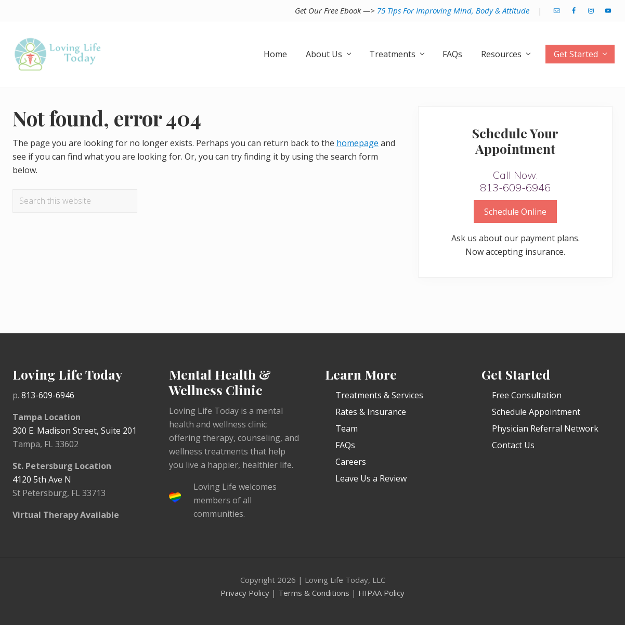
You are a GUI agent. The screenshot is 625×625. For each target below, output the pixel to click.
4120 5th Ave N (41, 479)
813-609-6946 (47, 395)
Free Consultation (527, 395)
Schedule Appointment (536, 412)
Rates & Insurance (370, 412)
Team (346, 428)
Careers (350, 461)
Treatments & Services (379, 395)
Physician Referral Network (545, 428)
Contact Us (513, 445)
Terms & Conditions (313, 593)
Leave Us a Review (371, 478)
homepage (357, 143)
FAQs (345, 445)
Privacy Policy (244, 593)
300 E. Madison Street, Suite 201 (74, 430)
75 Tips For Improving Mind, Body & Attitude (453, 10)
